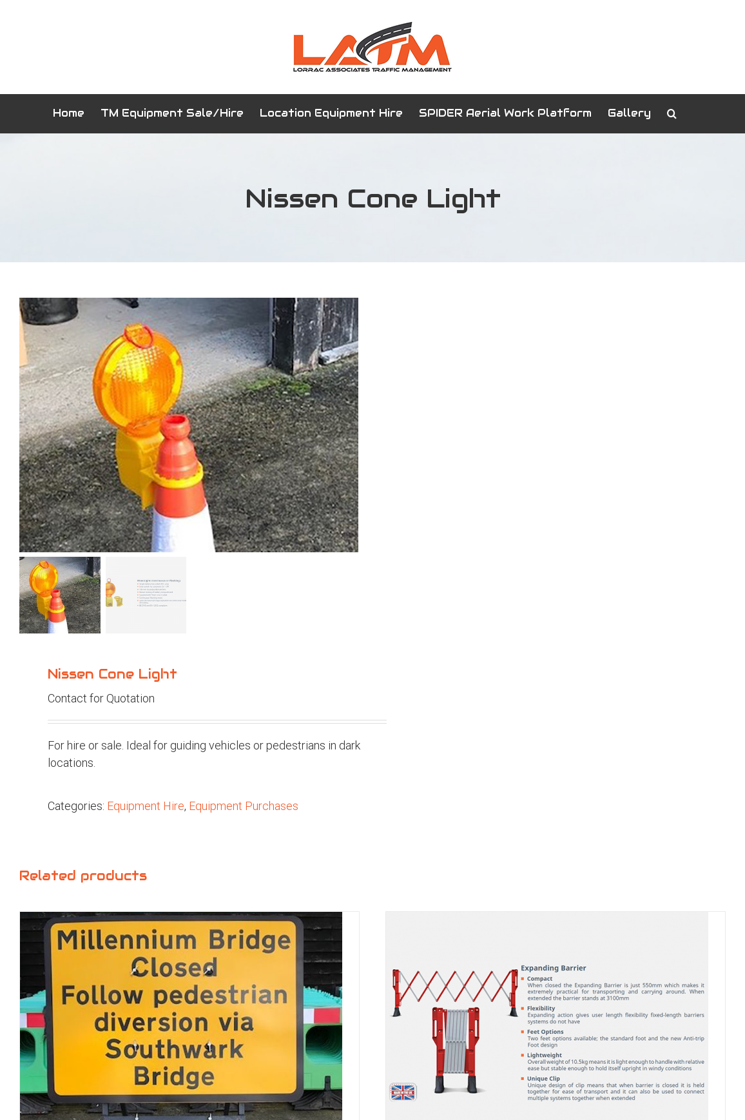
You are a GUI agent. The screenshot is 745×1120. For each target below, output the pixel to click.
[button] (672, 113)
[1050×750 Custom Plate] (181, 920)
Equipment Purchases (243, 806)
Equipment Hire (145, 806)
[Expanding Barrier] (547, 920)
